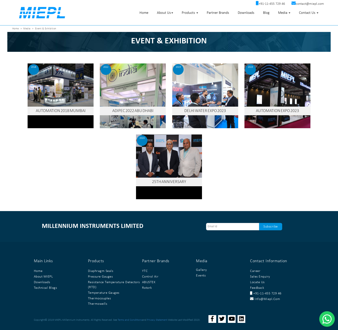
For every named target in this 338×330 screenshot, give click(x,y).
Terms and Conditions (130, 320)
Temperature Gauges (103, 293)
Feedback (257, 288)
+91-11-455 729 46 (266, 293)
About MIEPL (43, 276)
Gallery (201, 270)
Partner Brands (218, 13)
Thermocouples (99, 298)
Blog (266, 13)
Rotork (147, 288)
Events (201, 275)
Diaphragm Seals (100, 271)
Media (284, 13)
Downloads (246, 13)
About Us (165, 13)
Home (143, 13)
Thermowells (97, 304)
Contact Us (308, 13)
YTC (145, 271)
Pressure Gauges (100, 276)
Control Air (150, 276)
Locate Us (257, 282)
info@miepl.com (265, 299)
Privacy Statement (157, 320)
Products (190, 13)
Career (255, 271)
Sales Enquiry (260, 276)
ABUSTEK (149, 282)
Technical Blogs (45, 288)
